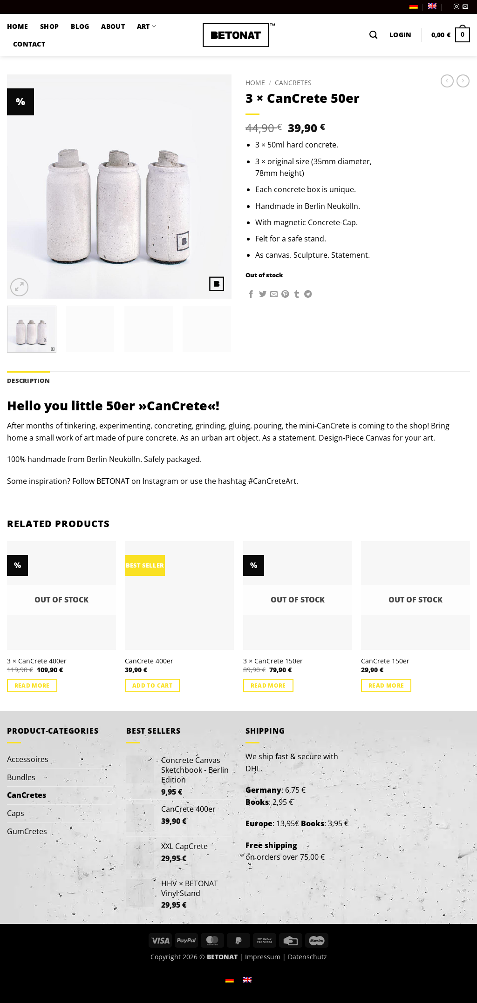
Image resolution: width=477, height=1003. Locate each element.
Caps (15, 813)
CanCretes (293, 82)
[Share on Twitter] (262, 294)
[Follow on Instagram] (456, 7)
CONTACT (29, 44)
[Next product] (447, 80)
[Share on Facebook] (251, 294)
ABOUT (112, 26)
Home (255, 82)
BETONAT (112, 481)
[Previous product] (463, 80)
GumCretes (27, 831)
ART (146, 26)
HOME (17, 26)
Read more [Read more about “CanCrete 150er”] (386, 685)
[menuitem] (413, 6)
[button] (400, 35)
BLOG (80, 26)
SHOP (49, 26)
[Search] (373, 35)
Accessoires (27, 759)
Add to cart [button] (152, 685)
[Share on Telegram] (308, 294)
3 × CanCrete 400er (37, 661)
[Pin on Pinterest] (285, 294)
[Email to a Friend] (274, 294)
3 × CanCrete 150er (273, 661)
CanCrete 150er (385, 661)
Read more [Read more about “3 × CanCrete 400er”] (32, 685)
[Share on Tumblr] (296, 294)
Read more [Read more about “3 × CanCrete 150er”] (268, 685)
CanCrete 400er (149, 661)
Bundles (21, 777)
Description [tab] (28, 380)
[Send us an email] (465, 7)
